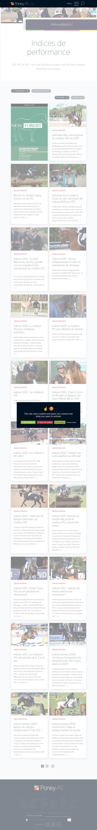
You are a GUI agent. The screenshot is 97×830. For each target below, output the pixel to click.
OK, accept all (28, 422)
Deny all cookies (45, 422)
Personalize (59, 422)
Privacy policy (71, 422)
